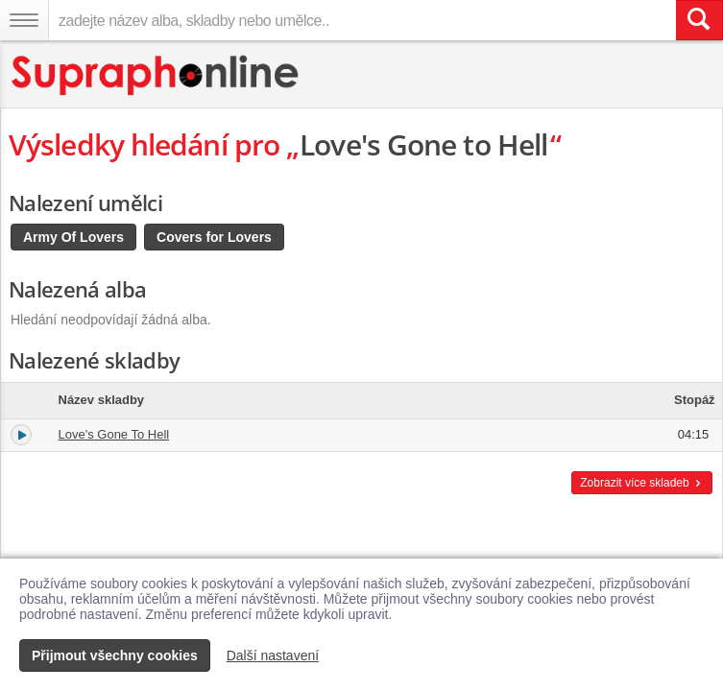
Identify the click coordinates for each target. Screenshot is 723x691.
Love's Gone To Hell (114, 434)
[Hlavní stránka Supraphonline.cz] (156, 75)
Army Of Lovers (73, 237)
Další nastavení (273, 655)
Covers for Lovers (214, 237)
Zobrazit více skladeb (642, 482)
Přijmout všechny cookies (115, 655)
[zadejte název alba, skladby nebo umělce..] (362, 20)
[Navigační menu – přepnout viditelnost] (24, 20)
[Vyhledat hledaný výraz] (699, 20)
